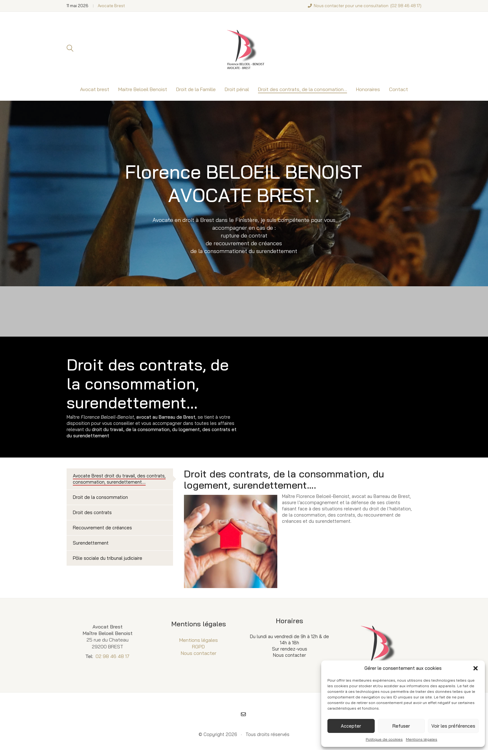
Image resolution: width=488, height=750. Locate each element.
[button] (475, 668)
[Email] (243, 714)
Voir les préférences (453, 726)
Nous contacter (198, 653)
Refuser (401, 726)
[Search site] (70, 49)
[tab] (120, 479)
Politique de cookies (384, 739)
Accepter (351, 726)
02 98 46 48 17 (406, 5)
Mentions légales (421, 739)
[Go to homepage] (244, 48)
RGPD (198, 646)
